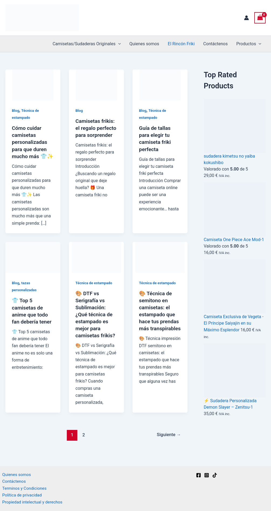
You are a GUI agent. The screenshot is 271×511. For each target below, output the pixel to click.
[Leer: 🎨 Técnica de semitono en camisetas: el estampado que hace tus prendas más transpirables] (160, 263)
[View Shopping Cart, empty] (260, 17)
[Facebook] (198, 473)
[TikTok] (214, 473)
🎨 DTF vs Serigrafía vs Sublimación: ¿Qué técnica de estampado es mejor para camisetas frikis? (96, 321)
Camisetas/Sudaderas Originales (87, 44)
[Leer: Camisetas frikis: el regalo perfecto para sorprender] (96, 84)
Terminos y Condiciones (23, 487)
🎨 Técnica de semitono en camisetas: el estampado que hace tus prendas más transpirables (159, 321)
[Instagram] (206, 473)
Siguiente (168, 441)
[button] (118, 44)
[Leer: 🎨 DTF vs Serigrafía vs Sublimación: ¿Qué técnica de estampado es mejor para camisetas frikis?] (96, 263)
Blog (15, 110)
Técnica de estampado (94, 290)
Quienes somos (144, 43)
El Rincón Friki (181, 43)
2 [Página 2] (83, 441)
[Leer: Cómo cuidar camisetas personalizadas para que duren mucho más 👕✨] (32, 84)
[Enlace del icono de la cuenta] (246, 17)
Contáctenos (215, 43)
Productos (248, 44)
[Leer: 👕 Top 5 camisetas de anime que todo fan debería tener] (32, 263)
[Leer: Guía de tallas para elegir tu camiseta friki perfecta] (160, 84)
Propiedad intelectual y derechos (31, 502)
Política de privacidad (20, 494)
